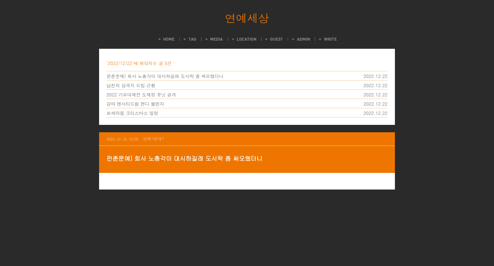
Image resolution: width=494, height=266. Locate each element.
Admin (300, 39)
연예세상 (247, 17)
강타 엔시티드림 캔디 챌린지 (135, 103)
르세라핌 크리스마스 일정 (132, 113)
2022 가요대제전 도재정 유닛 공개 (141, 94)
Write (327, 39)
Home (166, 39)
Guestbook (273, 39)
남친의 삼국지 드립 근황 (130, 85)
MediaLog (213, 39)
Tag (189, 39)
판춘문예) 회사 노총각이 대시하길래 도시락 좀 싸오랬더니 (165, 76)
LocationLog (243, 39)
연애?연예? (153, 138)
